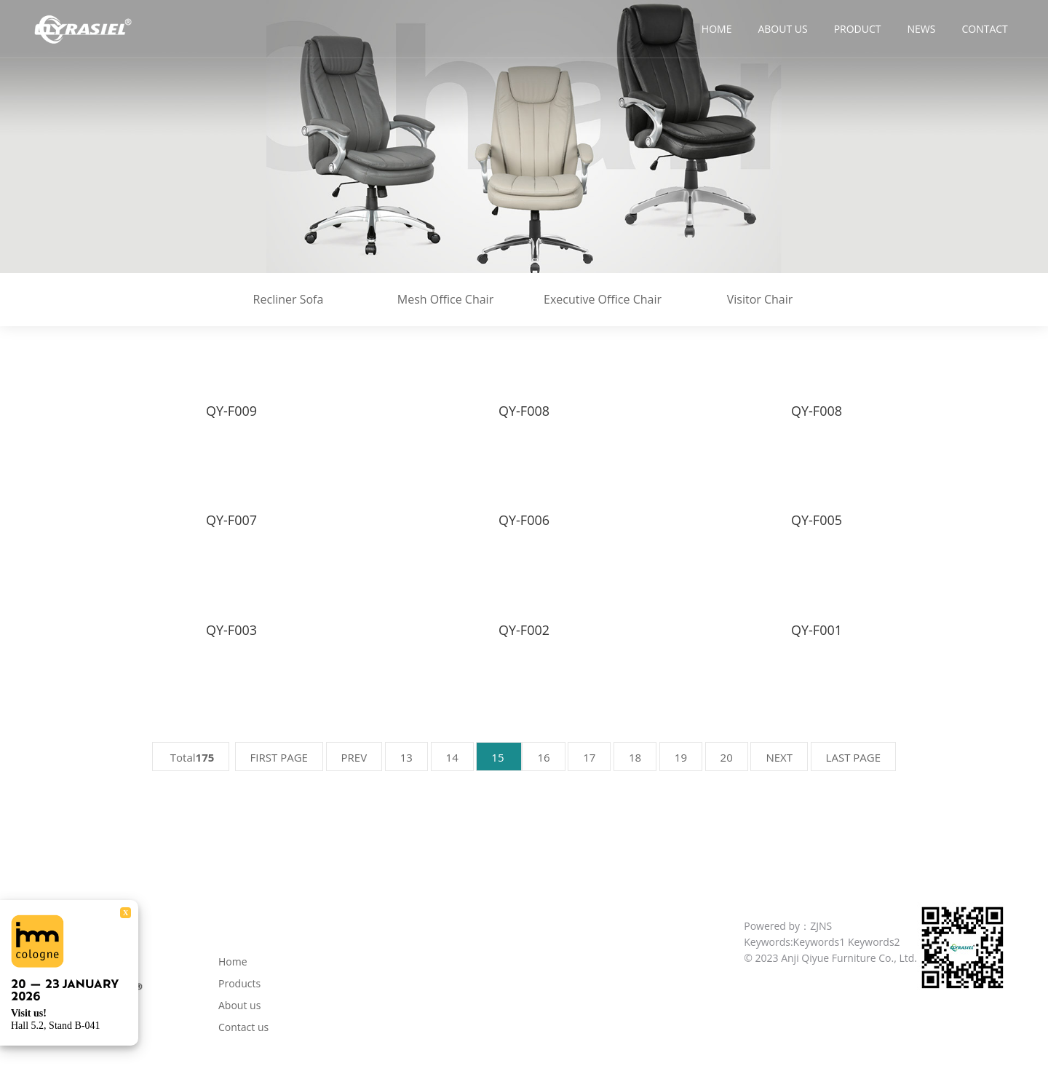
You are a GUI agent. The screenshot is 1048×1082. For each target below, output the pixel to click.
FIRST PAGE (279, 757)
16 (543, 757)
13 (406, 757)
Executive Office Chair (603, 299)
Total (190, 757)
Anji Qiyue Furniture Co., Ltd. (849, 958)
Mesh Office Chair (445, 299)
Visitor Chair (760, 299)
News (922, 29)
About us (782, 29)
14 (452, 757)
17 (589, 757)
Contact (984, 29)
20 (726, 757)
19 (681, 757)
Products (239, 983)
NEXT (779, 757)
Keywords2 (874, 942)
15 (499, 757)
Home (717, 29)
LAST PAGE (853, 757)
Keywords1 (819, 942)
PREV (354, 757)
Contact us (243, 1027)
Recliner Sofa (288, 299)
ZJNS (821, 926)
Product (857, 29)
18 (635, 757)
